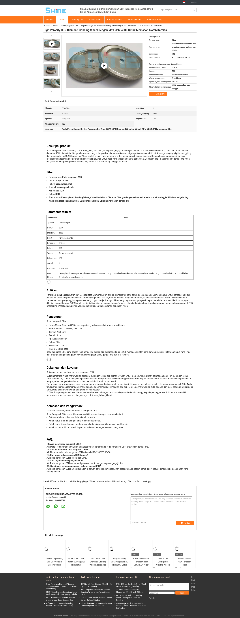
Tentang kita (77, 19)
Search (195, 10)
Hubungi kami (134, 19)
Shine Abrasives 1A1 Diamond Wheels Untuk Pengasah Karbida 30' (96, 604)
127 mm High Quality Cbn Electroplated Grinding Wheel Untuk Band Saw (54, 562)
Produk (62, 19)
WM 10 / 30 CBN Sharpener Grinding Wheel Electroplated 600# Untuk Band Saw (98, 562)
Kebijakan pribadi (61, 616)
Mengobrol (158, 93)
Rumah (49, 19)
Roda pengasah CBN (70, 26)
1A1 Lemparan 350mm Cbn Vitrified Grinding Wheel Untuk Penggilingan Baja (95, 592)
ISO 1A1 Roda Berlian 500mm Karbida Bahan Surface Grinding (96, 599)
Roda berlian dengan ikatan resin (60, 579)
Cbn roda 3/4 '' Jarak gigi (139, 481)
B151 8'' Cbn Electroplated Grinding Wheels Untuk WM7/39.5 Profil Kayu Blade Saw (163, 562)
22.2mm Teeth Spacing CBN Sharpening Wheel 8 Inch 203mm (129, 591)
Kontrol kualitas (114, 19)
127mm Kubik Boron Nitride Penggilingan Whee (72, 481)
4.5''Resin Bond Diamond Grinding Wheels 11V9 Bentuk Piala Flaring (59, 604)
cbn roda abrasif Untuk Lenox (111, 481)
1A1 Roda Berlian (90, 577)
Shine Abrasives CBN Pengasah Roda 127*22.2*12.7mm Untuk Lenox (184, 562)
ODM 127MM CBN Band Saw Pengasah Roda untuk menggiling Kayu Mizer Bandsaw (76, 562)
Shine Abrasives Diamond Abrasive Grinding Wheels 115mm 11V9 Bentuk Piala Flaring (61, 586)
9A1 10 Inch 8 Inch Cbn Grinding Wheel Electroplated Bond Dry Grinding (129, 597)
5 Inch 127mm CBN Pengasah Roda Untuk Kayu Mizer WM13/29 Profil (141, 562)
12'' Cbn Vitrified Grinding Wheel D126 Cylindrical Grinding (96, 585)
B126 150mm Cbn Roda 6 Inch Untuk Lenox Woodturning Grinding (131, 585)
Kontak (185, 523)
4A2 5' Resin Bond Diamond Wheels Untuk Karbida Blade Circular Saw (60, 599)
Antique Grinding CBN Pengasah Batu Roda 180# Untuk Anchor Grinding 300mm (119, 562)
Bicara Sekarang (154, 19)
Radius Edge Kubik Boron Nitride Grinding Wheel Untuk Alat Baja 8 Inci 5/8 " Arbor (131, 605)
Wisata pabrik (95, 19)
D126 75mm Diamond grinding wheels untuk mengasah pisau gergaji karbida (61, 593)
